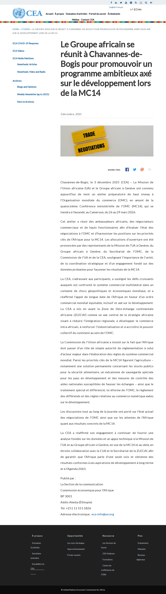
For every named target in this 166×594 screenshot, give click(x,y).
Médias (75, 19)
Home (16, 29)
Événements (114, 13)
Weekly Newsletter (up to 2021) (33, 94)
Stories (25, 29)
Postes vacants (74, 555)
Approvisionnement (76, 549)
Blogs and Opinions (26, 86)
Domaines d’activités (76, 13)
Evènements (143, 543)
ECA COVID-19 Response (26, 43)
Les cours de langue (75, 543)
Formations (108, 559)
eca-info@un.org (103, 514)
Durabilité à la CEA (37, 566)
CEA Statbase (109, 553)
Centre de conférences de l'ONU (107, 570)
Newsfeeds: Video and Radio (31, 71)
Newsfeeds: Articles (27, 64)
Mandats (142, 549)
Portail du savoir (97, 13)
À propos (59, 13)
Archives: (17, 80)
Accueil (49, 13)
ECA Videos (18, 50)
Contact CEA (87, 19)
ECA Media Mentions (23, 58)
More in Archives (25, 101)
